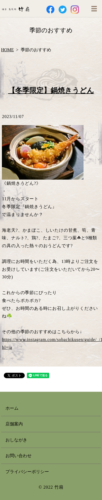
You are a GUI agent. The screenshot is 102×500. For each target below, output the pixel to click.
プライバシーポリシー (27, 471)
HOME (7, 49)
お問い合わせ (18, 455)
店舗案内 (14, 424)
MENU (94, 8)
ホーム (11, 408)
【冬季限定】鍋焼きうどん (51, 90)
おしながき (16, 440)
